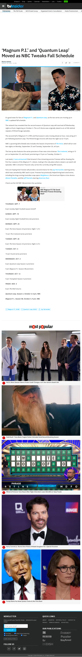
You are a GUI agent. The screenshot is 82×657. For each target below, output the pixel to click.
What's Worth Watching (22, 633)
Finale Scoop (32, 11)
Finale (18, 11)
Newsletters (45, 1)
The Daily (8, 633)
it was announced (20, 159)
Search (17, 1)
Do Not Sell (65, 622)
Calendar (37, 1)
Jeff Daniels (28, 178)
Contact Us (71, 620)
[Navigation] (3, 6)
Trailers (59, 1)
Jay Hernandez (58, 170)
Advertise (51, 620)
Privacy (45, 622)
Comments (76, 62)
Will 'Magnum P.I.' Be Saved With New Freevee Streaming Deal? (50, 192)
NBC (7, 120)
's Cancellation (51, 11)
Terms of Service (54, 622)
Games (30, 1)
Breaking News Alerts (11, 635)
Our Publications (52, 628)
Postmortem (71, 11)
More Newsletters (10, 639)
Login (66, 1)
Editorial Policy (61, 620)
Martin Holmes (6, 62)
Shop (23, 1)
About (44, 620)
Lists (53, 1)
